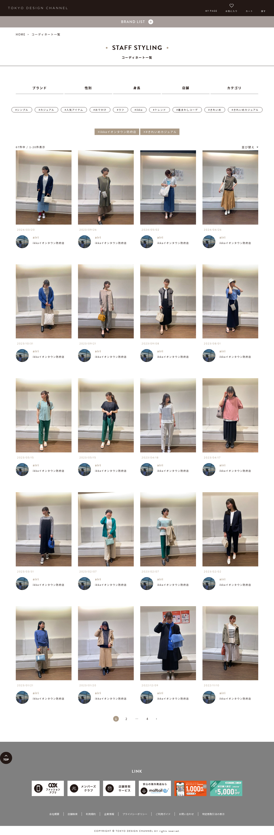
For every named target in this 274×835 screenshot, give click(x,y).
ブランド (39, 87)
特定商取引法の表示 (213, 814)
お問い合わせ (186, 814)
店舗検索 (73, 814)
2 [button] (126, 719)
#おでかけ (100, 109)
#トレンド (159, 109)
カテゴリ (234, 87)
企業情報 (109, 814)
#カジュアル (46, 109)
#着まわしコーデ (187, 109)
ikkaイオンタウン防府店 (48, 243)
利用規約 (91, 814)
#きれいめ (214, 109)
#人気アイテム (74, 109)
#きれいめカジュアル (245, 109)
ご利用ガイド (163, 814)
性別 (88, 87)
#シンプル (21, 109)
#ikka (139, 109)
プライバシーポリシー (134, 814)
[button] (158, 720)
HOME (20, 34)
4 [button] (147, 719)
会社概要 (54, 814)
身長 (137, 87)
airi (36, 237)
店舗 (185, 87)
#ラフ (120, 109)
